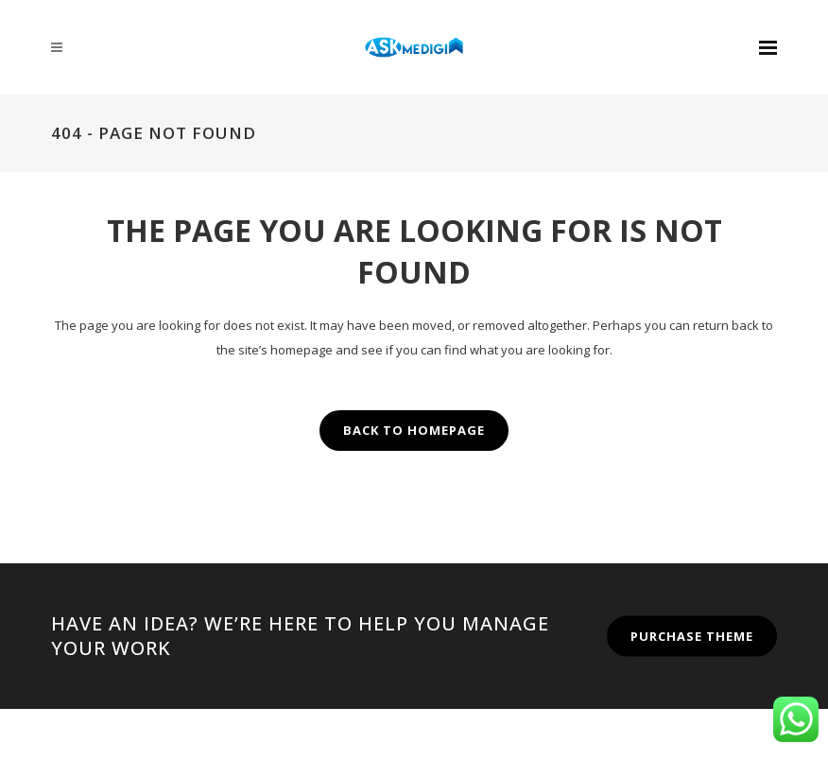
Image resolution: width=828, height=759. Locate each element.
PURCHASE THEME (691, 635)
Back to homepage (414, 430)
